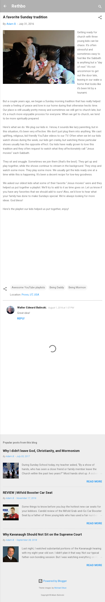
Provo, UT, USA (30, 294)
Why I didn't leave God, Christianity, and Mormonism (41, 451)
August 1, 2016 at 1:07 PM (61, 307)
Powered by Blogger (52, 581)
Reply (21, 318)
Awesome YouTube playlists (28, 287)
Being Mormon (77, 287)
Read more (94, 481)
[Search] (100, 7)
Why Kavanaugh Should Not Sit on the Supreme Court (42, 534)
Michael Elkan (60, 588)
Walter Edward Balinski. (32, 307)
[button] (100, 18)
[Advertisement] (52, 403)
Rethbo (18, 6)
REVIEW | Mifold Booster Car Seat (27, 492)
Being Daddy (57, 287)
